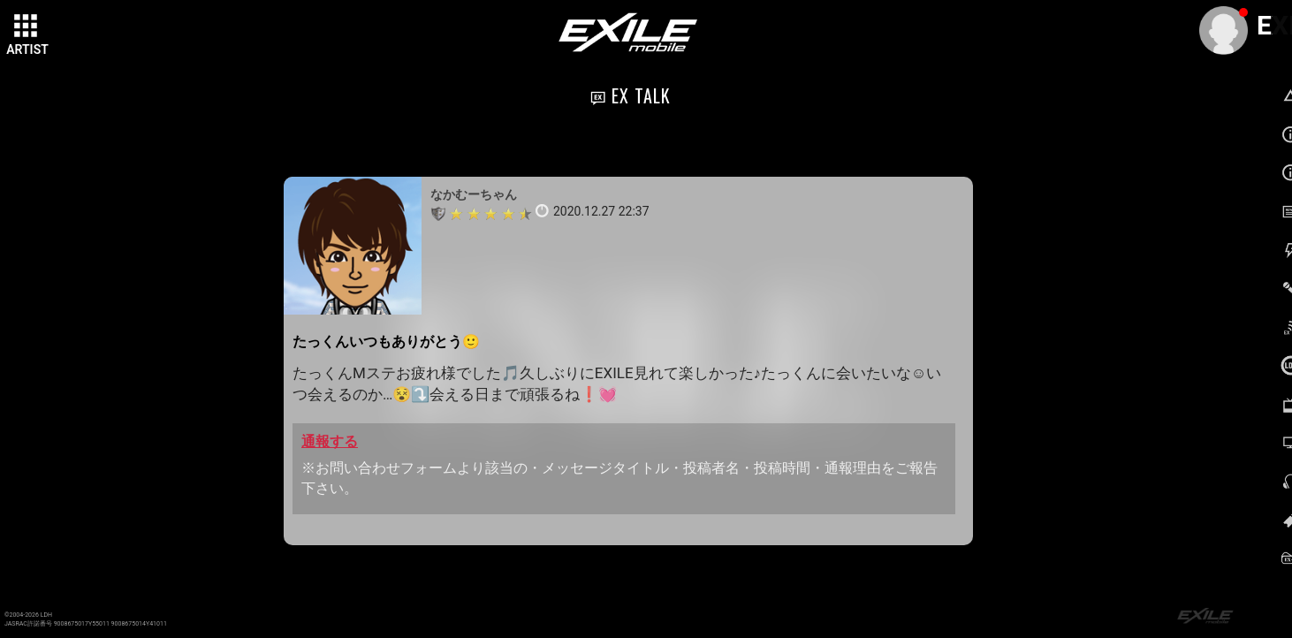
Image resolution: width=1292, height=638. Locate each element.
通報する (329, 441)
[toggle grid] (27, 27)
